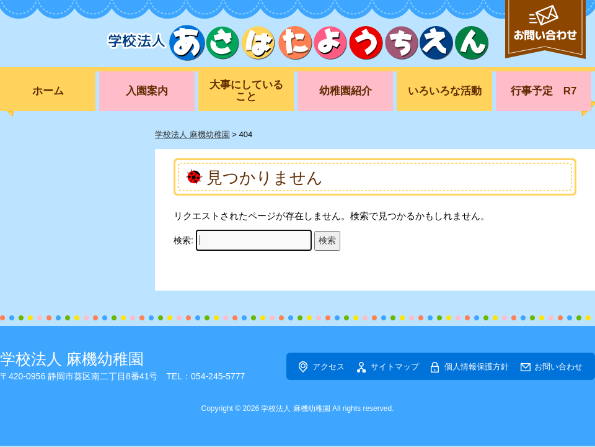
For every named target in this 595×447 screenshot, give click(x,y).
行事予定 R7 (544, 91)
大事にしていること (246, 90)
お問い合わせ (558, 366)
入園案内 (147, 91)
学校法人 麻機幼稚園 (72, 359)
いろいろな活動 (445, 91)
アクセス (328, 366)
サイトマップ (395, 366)
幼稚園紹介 (345, 91)
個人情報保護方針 (476, 366)
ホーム (48, 91)
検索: (183, 240)
